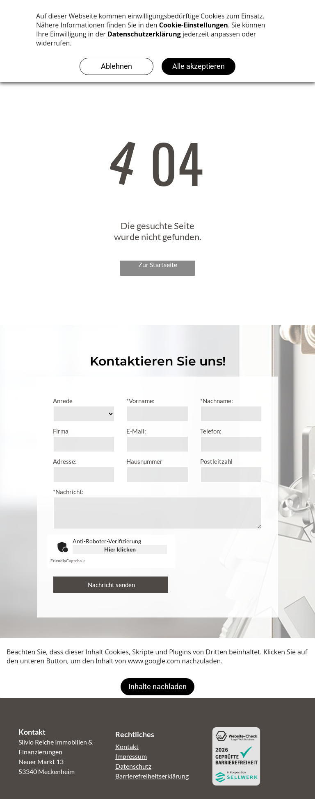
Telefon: (210, 431)
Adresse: (65, 461)
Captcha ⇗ (68, 560)
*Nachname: (216, 400)
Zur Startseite (157, 264)
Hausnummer (144, 461)
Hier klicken (120, 549)
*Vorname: (140, 400)
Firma (60, 431)
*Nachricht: (68, 491)
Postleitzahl (216, 461)
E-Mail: (136, 431)
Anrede (63, 400)
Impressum (131, 756)
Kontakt (127, 746)
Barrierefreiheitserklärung (152, 776)
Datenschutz (133, 766)
